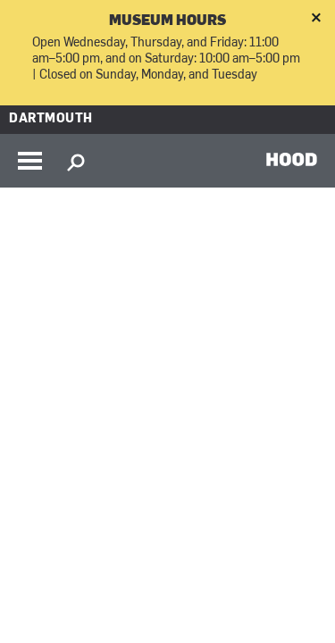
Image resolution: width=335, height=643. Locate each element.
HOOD (291, 159)
